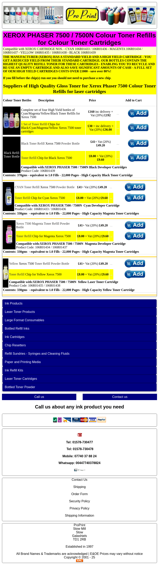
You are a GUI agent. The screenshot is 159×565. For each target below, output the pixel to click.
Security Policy (79, 501)
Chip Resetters (15, 345)
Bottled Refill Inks (17, 328)
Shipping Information (79, 515)
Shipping (79, 487)
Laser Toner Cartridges (21, 378)
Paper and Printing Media (23, 362)
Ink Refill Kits (14, 370)
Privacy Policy (79, 508)
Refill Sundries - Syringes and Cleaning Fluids (37, 353)
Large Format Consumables (24, 320)
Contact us (119, 397)
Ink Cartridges (15, 337)
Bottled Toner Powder (20, 387)
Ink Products (13, 303)
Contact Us (79, 479)
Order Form (79, 494)
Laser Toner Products (20, 311)
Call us (39, 397)
